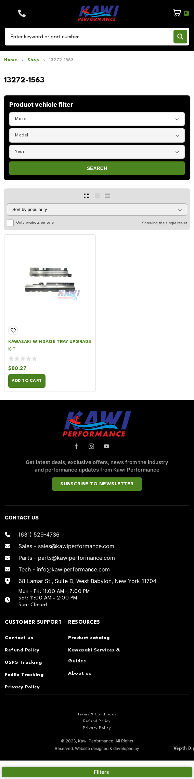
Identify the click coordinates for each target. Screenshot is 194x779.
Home (10, 60)
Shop (33, 60)
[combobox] (97, 119)
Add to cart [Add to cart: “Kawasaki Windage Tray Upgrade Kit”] (27, 381)
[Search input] (90, 36)
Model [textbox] (21, 135)
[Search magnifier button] (180, 36)
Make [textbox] (20, 119)
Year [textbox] (20, 151)
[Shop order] (97, 209)
